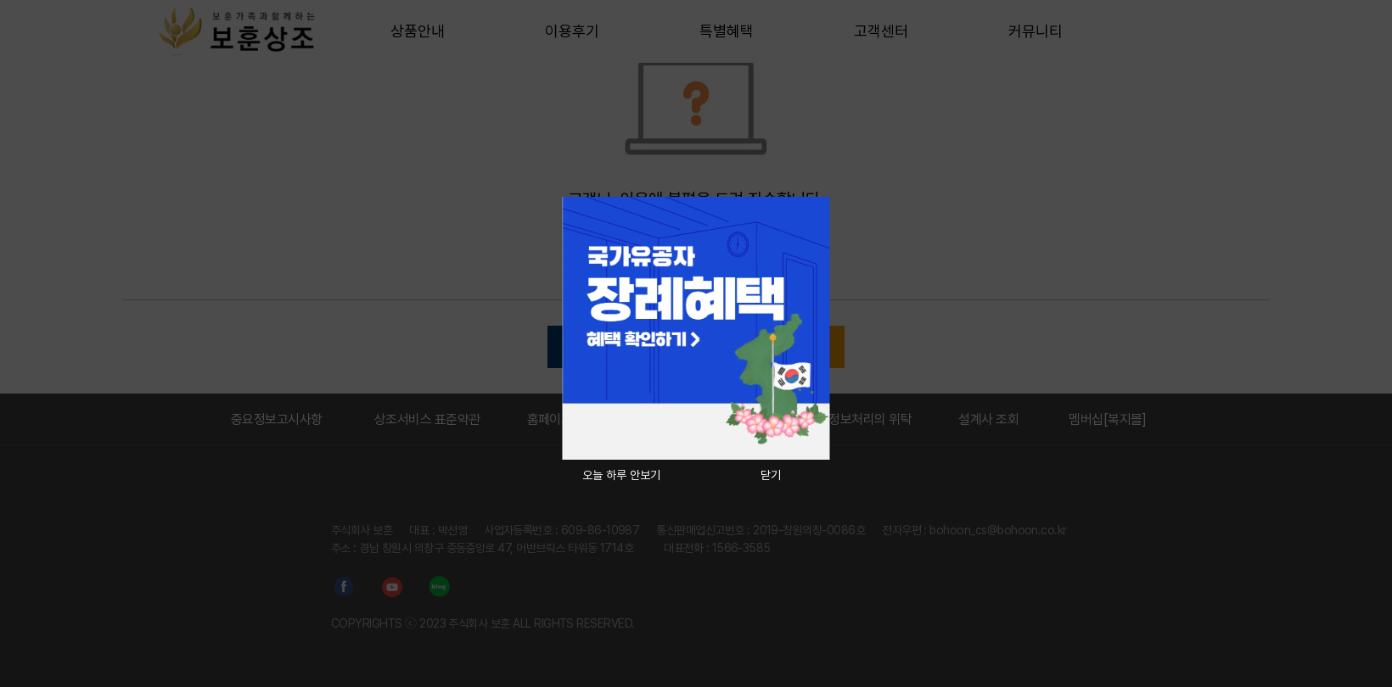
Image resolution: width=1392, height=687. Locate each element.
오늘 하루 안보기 (621, 475)
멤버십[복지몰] (1108, 419)
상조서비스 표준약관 (427, 419)
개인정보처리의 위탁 (859, 419)
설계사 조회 (988, 419)
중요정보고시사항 (277, 419)
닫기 (771, 475)
